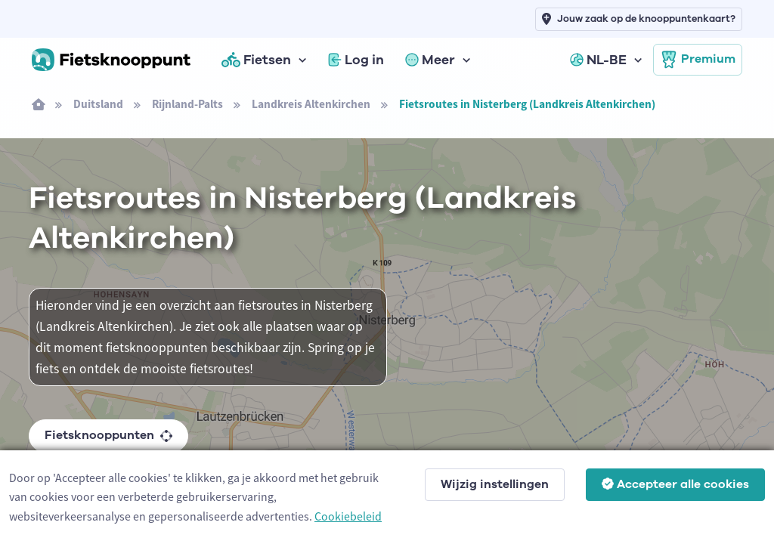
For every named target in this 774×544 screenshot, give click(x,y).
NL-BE (598, 60)
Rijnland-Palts (187, 104)
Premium (697, 60)
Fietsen (256, 60)
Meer (430, 60)
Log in (356, 60)
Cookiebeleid (348, 516)
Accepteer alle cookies (675, 484)
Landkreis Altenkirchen (311, 104)
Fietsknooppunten (108, 435)
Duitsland (98, 104)
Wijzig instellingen (495, 484)
